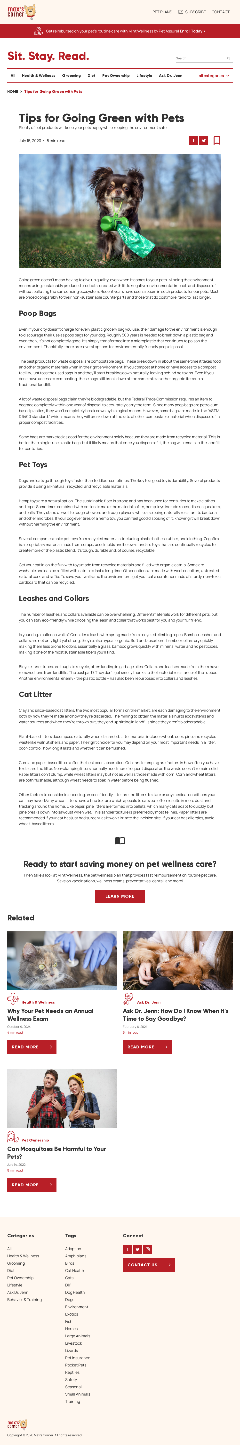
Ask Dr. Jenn (170, 75)
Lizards (71, 1350)
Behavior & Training (24, 1299)
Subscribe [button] (192, 12)
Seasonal (73, 1386)
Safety (71, 1379)
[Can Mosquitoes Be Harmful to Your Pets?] (62, 1153)
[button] (21, 12)
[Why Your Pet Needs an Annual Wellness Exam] (62, 1015)
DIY (68, 1285)
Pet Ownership (116, 75)
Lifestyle (144, 75)
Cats (69, 1277)
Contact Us (143, 1265)
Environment (76, 1306)
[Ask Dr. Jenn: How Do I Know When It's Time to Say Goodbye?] (178, 1015)
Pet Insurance (77, 1357)
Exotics (71, 1314)
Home (12, 91)
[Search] (204, 58)
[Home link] (44, 1424)
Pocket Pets (75, 1365)
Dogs (69, 1299)
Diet (92, 75)
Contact (221, 12)
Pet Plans (162, 12)
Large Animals (77, 1336)
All (13, 75)
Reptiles (72, 1372)
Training (72, 1401)
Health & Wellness (38, 75)
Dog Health (75, 1292)
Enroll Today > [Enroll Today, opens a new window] (193, 31)
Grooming (71, 75)
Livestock (73, 1343)
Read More (34, 1048)
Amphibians (75, 1256)
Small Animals (77, 1394)
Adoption (73, 1248)
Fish (68, 1321)
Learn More (120, 896)
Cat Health (74, 1270)
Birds (69, 1263)
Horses (71, 1328)
